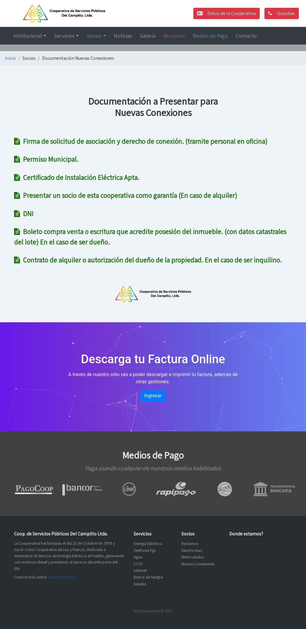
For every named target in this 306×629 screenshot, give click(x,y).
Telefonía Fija (145, 550)
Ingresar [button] (153, 396)
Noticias (123, 35)
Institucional (27, 35)
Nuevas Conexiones (198, 564)
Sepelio (140, 584)
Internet (140, 570)
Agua (138, 557)
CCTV (138, 564)
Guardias (281, 13)
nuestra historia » (62, 577)
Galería (148, 35)
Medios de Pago (210, 35)
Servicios (64, 35)
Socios (94, 35)
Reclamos (174, 35)
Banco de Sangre (148, 577)
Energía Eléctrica (148, 543)
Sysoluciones (149, 610)
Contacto (246, 35)
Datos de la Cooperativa (226, 13)
